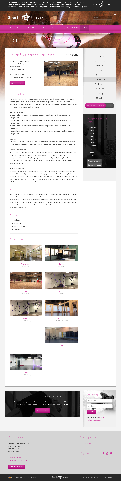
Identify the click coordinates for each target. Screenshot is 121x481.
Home (11, 44)
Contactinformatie (94, 165)
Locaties (16, 44)
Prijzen (109, 106)
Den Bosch (24, 44)
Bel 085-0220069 (102, 34)
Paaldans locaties (94, 161)
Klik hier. (101, 417)
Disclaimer (99, 477)
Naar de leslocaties (16, 467)
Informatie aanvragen (95, 106)
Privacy (105, 477)
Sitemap (110, 477)
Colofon (92, 477)
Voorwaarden (86, 477)
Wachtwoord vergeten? (94, 420)
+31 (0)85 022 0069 (15, 457)
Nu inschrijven (42, 410)
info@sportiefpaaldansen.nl (18, 460)
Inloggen (91, 411)
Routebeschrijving (17, 83)
